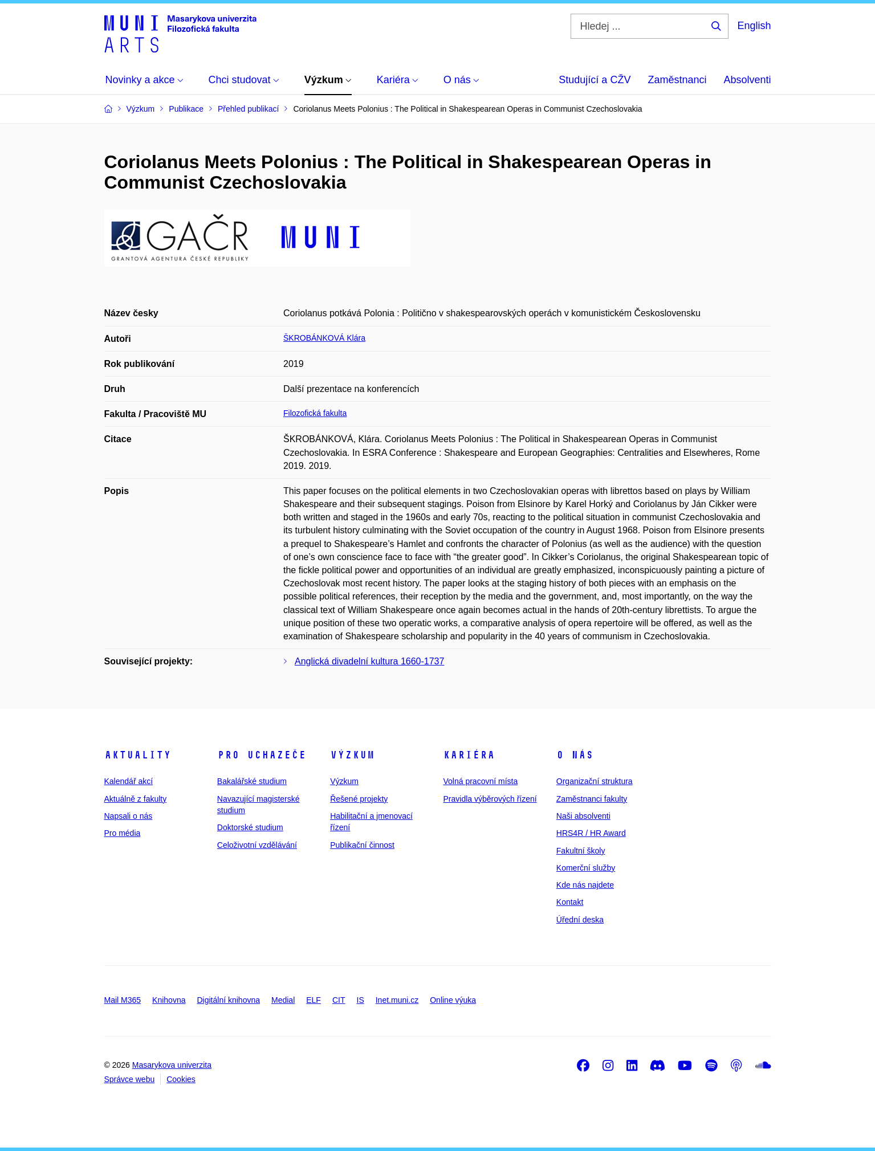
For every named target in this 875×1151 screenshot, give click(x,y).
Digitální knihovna (228, 1000)
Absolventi (747, 79)
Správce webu (129, 1079)
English (754, 25)
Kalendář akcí (128, 781)
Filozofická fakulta (315, 413)
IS (360, 1000)
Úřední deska (580, 919)
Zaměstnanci (677, 79)
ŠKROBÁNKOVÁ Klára (324, 337)
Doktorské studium (250, 827)
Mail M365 (122, 1000)
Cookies (181, 1079)
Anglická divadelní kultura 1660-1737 (369, 661)
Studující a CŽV (594, 79)
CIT (338, 1000)
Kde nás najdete (585, 884)
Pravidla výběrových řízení (489, 798)
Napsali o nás (128, 816)
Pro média (122, 833)
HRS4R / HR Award (591, 833)
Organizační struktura (594, 781)
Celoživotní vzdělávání (257, 845)
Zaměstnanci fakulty (592, 798)
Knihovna (168, 1000)
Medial (283, 1000)
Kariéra (469, 755)
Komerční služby (585, 867)
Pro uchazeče (261, 755)
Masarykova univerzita (171, 1065)
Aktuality (137, 755)
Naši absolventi (583, 816)
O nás (574, 755)
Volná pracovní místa (480, 781)
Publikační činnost (362, 845)
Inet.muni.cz (397, 1000)
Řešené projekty (359, 798)
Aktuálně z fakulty (135, 798)
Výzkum (352, 755)
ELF (313, 1000)
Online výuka (453, 1000)
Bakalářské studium (252, 781)
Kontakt (569, 902)
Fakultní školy (580, 850)
